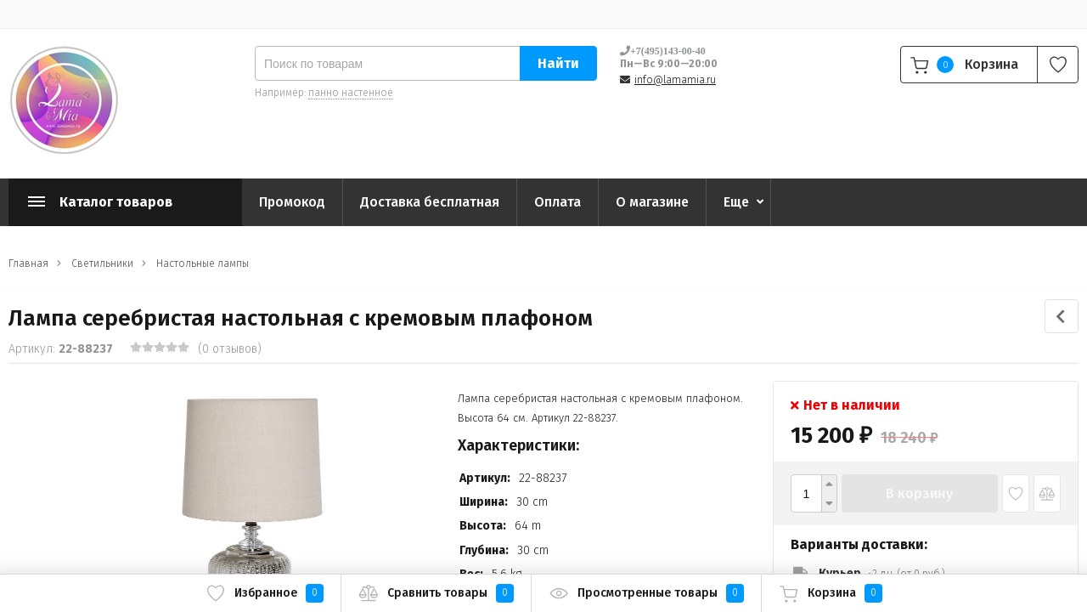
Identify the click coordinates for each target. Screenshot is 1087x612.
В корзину (919, 493)
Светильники (102, 263)
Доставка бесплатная (429, 202)
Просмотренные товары (646, 593)
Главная (28, 263)
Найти (558, 63)
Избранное (265, 593)
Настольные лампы (202, 263)
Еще (736, 202)
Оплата (557, 202)
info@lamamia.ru (675, 80)
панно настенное (350, 93)
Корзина (830, 593)
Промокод (292, 202)
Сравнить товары (436, 593)
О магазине (652, 202)
